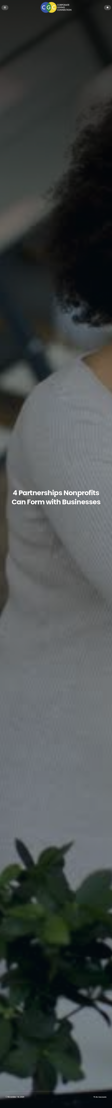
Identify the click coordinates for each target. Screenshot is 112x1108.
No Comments (100, 1097)
